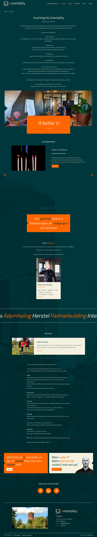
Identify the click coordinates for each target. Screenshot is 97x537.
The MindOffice (90, 535)
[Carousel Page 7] (53, 358)
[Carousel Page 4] (47, 358)
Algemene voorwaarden (27, 535)
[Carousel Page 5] (49, 358)
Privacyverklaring (16, 535)
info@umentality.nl (65, 523)
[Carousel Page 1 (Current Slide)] (41, 358)
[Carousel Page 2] (43, 358)
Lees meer (55, 166)
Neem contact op (57, 469)
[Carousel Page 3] (45, 358)
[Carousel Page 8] (55, 358)
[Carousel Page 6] (51, 358)
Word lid (9, 469)
